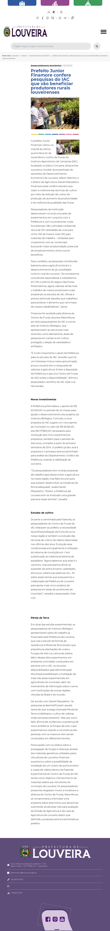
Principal (15, 56)
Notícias (23, 56)
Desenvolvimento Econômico (39, 56)
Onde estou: (6, 56)
